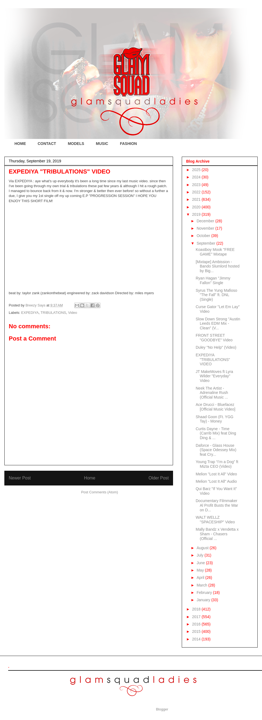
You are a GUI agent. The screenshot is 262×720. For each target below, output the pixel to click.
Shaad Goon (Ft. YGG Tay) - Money (214, 419)
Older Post (158, 478)
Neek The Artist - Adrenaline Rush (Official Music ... (212, 393)
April (200, 577)
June (201, 563)
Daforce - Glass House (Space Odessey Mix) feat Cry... (216, 450)
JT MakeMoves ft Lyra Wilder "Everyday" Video (214, 376)
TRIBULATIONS (53, 313)
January (203, 600)
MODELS (76, 143)
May (200, 570)
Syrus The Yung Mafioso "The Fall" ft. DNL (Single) (216, 295)
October (203, 235)
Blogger (162, 709)
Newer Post (20, 478)
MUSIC (102, 143)
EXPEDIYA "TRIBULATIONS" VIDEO (213, 359)
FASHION (128, 143)
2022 (197, 192)
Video (72, 313)
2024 (197, 177)
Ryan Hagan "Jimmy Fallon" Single (213, 280)
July (200, 555)
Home (90, 478)
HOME (20, 143)
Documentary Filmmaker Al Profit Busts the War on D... (217, 505)
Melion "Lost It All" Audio (216, 481)
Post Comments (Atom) (99, 492)
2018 (197, 609)
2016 (197, 624)
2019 (197, 214)
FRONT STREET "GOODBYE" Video (214, 337)
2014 (197, 639)
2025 (197, 170)
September (206, 243)
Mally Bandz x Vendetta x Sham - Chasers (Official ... (217, 534)
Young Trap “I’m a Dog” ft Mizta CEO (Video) (217, 464)
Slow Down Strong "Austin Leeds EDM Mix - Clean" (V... (218, 323)
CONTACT (47, 143)
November (205, 228)
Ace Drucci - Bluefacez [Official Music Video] (215, 406)
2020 (197, 207)
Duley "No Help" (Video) (216, 347)
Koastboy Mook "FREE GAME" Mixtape (215, 251)
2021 (197, 199)
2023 (197, 185)
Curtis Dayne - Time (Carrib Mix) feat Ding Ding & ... (216, 433)
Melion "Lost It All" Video (216, 474)
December (205, 221)
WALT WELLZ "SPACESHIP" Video (215, 519)
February (204, 592)
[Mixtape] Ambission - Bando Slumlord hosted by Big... (218, 266)
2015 (197, 631)
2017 (197, 617)
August (202, 548)
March (202, 585)
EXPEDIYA (30, 313)
